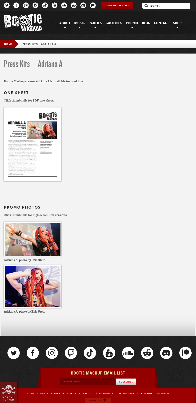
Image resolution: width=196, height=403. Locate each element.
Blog (146, 23)
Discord (83, 5)
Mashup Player (8, 398)
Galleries (114, 23)
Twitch (35, 5)
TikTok (45, 5)
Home (8, 44)
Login (148, 393)
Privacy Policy (128, 393)
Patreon (93, 5)
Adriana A (106, 393)
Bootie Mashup (23, 23)
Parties (95, 23)
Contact (161, 23)
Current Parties (117, 5)
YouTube (54, 5)
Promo (132, 23)
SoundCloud (64, 5)
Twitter (7, 5)
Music (79, 23)
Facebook (16, 5)
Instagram (26, 5)
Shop (177, 23)
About (64, 23)
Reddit (74, 5)
